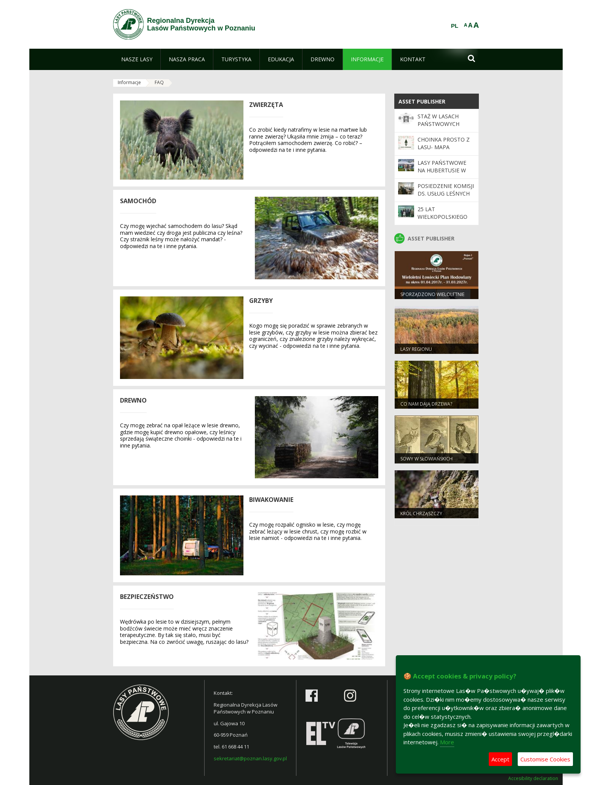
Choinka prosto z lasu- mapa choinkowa (444, 147)
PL (454, 26)
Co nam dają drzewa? (426, 404)
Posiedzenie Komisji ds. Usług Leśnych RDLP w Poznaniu (446, 193)
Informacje (129, 82)
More (447, 742)
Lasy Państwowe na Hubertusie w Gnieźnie (442, 170)
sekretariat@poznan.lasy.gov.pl (250, 758)
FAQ (159, 82)
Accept (500, 759)
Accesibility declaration (533, 778)
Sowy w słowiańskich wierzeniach (426, 461)
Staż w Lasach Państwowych (438, 120)
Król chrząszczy (421, 513)
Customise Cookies (545, 759)
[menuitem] (136, 59)
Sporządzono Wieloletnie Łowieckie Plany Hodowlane (434, 297)
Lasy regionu (416, 349)
